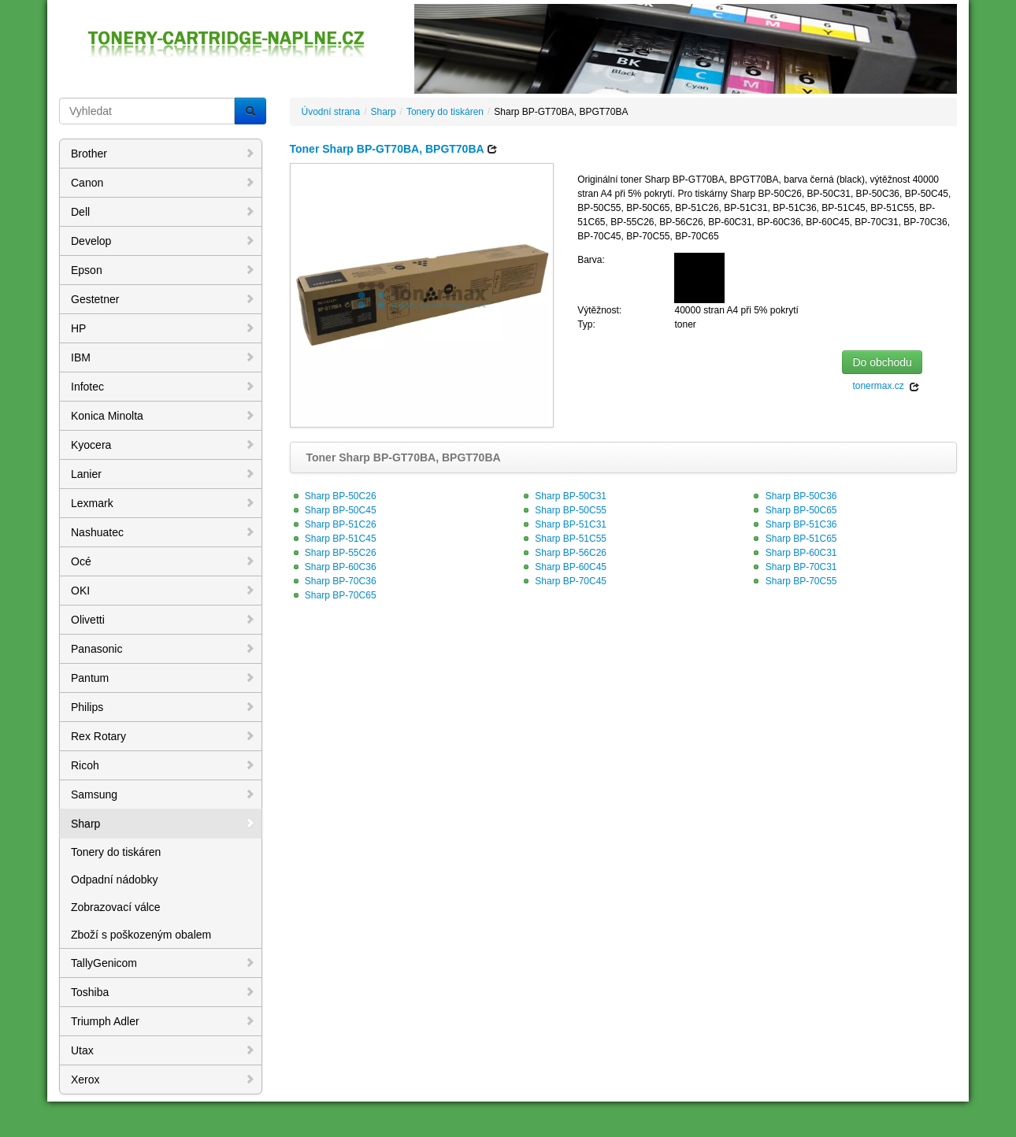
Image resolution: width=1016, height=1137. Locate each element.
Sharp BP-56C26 (563, 552)
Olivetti (163, 619)
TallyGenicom (163, 963)
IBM (163, 357)
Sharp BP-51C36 (793, 524)
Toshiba (163, 992)
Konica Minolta (163, 415)
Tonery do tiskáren (116, 852)
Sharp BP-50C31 (563, 496)
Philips (163, 707)
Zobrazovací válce (116, 907)
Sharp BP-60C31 (793, 552)
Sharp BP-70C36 (333, 581)
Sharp (163, 823)
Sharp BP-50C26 (333, 496)
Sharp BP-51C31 (563, 524)
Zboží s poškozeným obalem (141, 934)
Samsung (163, 794)
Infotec (163, 386)
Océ (163, 561)
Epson (163, 270)
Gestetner (163, 299)
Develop (163, 241)
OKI (163, 590)
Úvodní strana (331, 111)
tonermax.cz (886, 386)
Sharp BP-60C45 (563, 566)
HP (163, 328)
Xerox (163, 1079)
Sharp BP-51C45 (333, 538)
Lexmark (163, 503)
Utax (163, 1050)
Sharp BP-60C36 (333, 566)
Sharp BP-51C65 (793, 538)
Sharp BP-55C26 (333, 552)
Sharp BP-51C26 (333, 524)
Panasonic (163, 649)
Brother (163, 153)
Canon (163, 182)
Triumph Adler (163, 1021)
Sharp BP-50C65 (793, 510)
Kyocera (163, 445)
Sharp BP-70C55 (793, 581)
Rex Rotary (163, 736)
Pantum (163, 678)
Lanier (163, 474)
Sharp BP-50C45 (333, 510)
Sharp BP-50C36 (793, 496)
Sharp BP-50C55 (563, 510)
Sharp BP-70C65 (333, 595)
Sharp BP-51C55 (563, 538)
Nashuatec (163, 532)
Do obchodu (882, 362)
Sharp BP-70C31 (793, 566)
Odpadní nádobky (114, 879)
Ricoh (163, 765)
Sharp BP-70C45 (563, 581)
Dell (163, 212)
